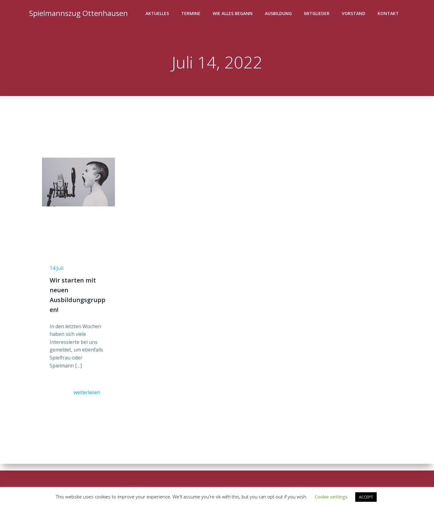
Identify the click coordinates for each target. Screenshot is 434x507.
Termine (191, 14)
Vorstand (354, 14)
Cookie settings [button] (331, 497)
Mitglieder (317, 14)
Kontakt (389, 14)
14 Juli (58, 273)
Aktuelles (158, 14)
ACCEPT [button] (366, 497)
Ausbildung (279, 14)
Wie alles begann (233, 14)
